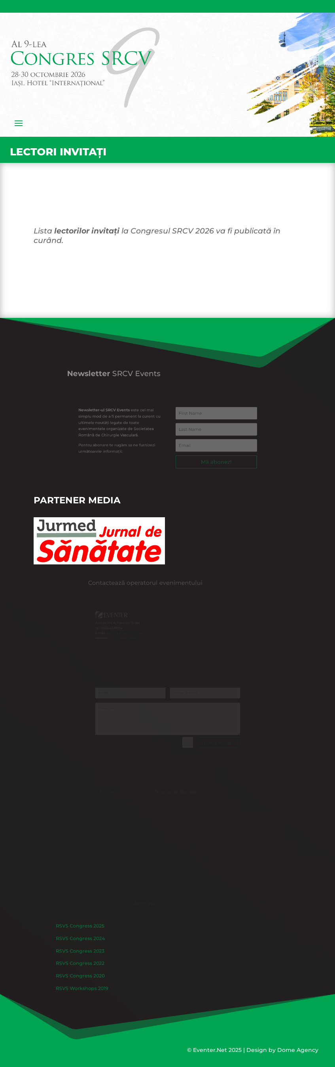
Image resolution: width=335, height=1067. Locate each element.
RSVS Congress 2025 (110, 937)
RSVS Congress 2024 (110, 945)
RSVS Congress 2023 (110, 953)
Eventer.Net (211, 1050)
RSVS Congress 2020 (110, 969)
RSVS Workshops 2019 (111, 978)
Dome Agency (297, 1050)
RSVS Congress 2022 (110, 962)
